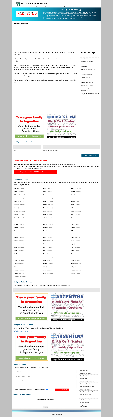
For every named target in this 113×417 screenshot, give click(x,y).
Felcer (72, 217)
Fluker (16, 244)
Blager (15, 201)
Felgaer (16, 224)
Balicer (44, 188)
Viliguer (73, 257)
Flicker (16, 234)
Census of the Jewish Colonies (86, 383)
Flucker (44, 240)
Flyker (44, 244)
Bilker (15, 198)
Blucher (16, 214)
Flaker (72, 224)
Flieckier (45, 234)
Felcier (44, 221)
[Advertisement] (56, 37)
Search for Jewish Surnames (87, 64)
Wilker (72, 273)
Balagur (16, 188)
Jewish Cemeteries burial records (88, 72)
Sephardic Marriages (85, 90)
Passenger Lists (84, 66)
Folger (72, 244)
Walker (16, 270)
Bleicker (73, 207)
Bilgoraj (73, 191)
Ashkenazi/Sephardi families (87, 85)
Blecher (44, 204)
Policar (16, 257)
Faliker (44, 217)
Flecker (44, 227)
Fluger (72, 240)
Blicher (72, 211)
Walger (44, 266)
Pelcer (15, 247)
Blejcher (16, 211)
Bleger (72, 204)
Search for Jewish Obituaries (87, 82)
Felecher (73, 221)
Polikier (44, 257)
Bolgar (72, 214)
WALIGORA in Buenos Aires (23, 331)
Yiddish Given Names (85, 77)
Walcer (72, 263)
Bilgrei (72, 194)
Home (82, 56)
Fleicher (73, 227)
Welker (16, 273)
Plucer (72, 253)
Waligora (73, 266)
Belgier (44, 191)
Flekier (72, 230)
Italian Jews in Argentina (86, 88)
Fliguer (44, 237)
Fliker (72, 237)
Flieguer (73, 234)
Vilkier (44, 260)
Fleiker (16, 230)
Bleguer (16, 207)
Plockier (45, 253)
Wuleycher (16, 276)
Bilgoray (16, 194)
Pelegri (44, 247)
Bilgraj (44, 194)
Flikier (16, 240)
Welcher (45, 270)
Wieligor (45, 273)
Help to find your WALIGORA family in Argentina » (35, 172)
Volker (15, 263)
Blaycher (16, 204)
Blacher (73, 198)
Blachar (44, 198)
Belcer (15, 191)
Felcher (16, 221)
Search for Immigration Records (88, 69)
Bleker (44, 211)
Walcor (16, 266)
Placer (15, 250)
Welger (72, 270)
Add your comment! (90, 155)
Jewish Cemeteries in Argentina (87, 386)
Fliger (15, 237)
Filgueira (45, 224)
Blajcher (45, 201)
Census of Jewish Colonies (86, 74)
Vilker (15, 260)
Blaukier (73, 201)
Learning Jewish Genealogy (87, 61)
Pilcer (72, 247)
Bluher (44, 214)
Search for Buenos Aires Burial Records (89, 80)
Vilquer (72, 260)
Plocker (16, 253)
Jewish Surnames (84, 58)
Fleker (44, 230)
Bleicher (45, 207)
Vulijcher (45, 263)
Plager (44, 250)
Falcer (15, 217)
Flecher (16, 227)
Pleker (72, 250)
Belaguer (73, 188)
